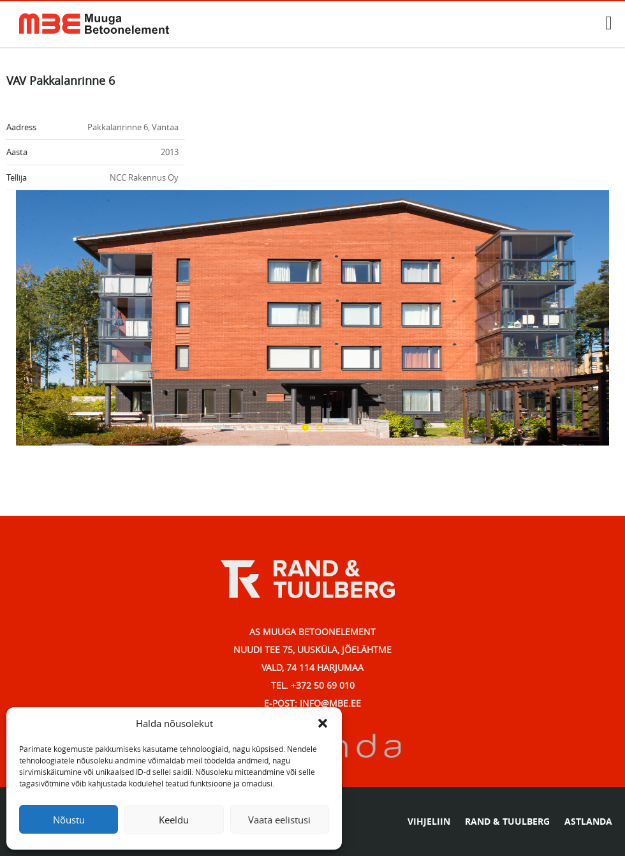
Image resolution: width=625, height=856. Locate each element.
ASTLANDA (588, 821)
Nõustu (69, 819)
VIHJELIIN (429, 821)
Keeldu (174, 819)
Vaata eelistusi (279, 819)
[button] (322, 723)
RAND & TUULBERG (507, 821)
